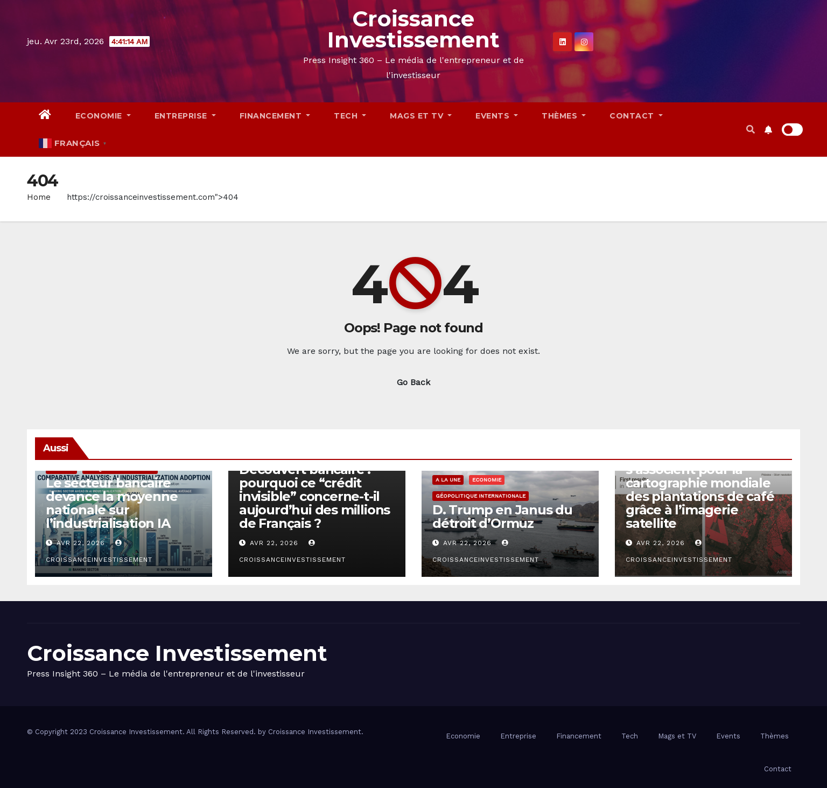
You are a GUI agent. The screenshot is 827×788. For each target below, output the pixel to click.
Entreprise (185, 116)
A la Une (448, 480)
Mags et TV (421, 116)
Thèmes (564, 116)
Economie (103, 116)
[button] (750, 129)
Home (39, 197)
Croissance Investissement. (315, 732)
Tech (350, 116)
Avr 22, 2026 (81, 543)
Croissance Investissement (413, 29)
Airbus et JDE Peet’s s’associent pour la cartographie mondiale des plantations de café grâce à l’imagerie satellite (700, 489)
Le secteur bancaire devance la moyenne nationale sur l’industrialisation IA (111, 503)
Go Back (413, 382)
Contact (636, 116)
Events (496, 116)
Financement (275, 116)
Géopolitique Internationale (480, 496)
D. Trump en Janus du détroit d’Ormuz (502, 516)
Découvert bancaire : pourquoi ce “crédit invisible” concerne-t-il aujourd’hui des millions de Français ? (314, 496)
